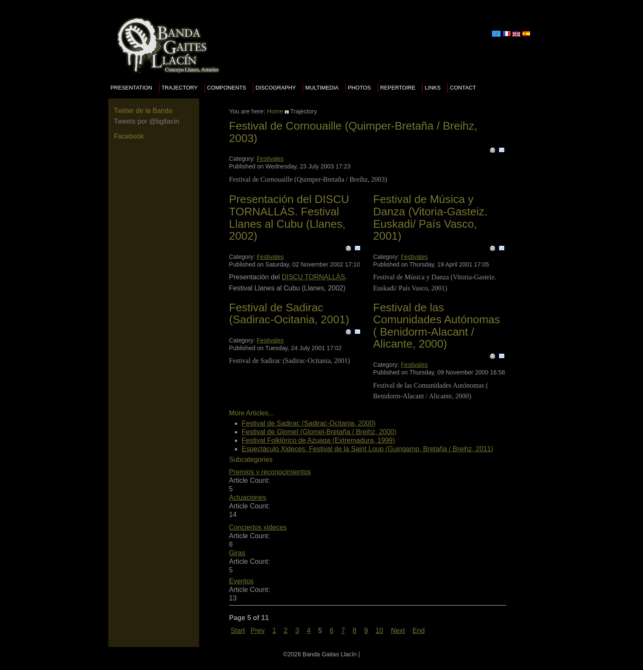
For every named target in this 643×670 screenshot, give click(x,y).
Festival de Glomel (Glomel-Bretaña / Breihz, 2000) (319, 431)
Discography (275, 87)
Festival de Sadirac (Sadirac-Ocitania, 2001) (289, 313)
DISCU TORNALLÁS (313, 277)
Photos (359, 87)
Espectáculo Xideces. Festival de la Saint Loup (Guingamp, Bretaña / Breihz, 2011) (367, 448)
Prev (258, 630)
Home (275, 111)
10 (379, 630)
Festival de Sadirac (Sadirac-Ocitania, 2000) (309, 423)
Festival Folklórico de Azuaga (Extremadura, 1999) (318, 440)
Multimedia (322, 87)
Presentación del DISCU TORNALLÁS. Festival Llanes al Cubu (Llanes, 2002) (289, 217)
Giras (237, 553)
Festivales (270, 158)
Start (238, 630)
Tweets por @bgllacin (146, 121)
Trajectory (180, 87)
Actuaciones (247, 497)
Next (398, 630)
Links (432, 87)
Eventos (241, 581)
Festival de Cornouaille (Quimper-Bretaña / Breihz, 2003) (353, 132)
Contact (463, 87)
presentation (131, 87)
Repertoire (398, 87)
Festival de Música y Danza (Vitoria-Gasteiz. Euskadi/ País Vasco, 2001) (430, 217)
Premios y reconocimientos (270, 472)
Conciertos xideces (258, 527)
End (419, 630)
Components (226, 87)
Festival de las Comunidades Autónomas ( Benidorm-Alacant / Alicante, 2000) (436, 326)
